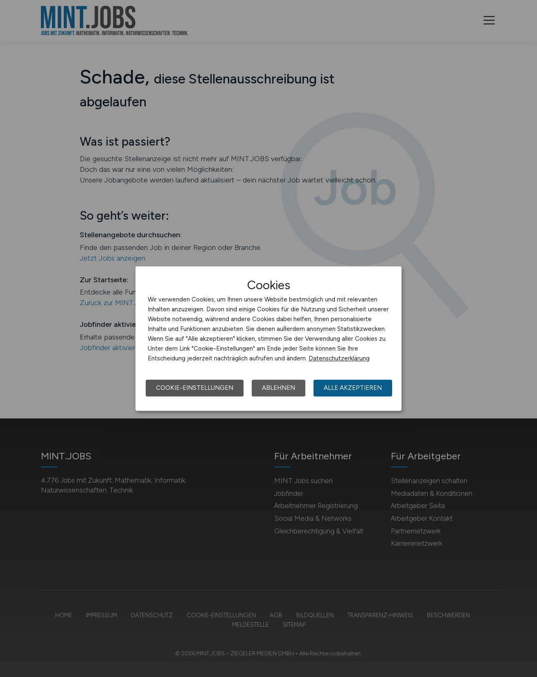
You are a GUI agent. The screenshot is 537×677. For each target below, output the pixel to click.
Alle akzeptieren (353, 387)
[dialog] (268, 338)
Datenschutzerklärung (339, 358)
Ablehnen (278, 387)
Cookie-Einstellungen (194, 387)
